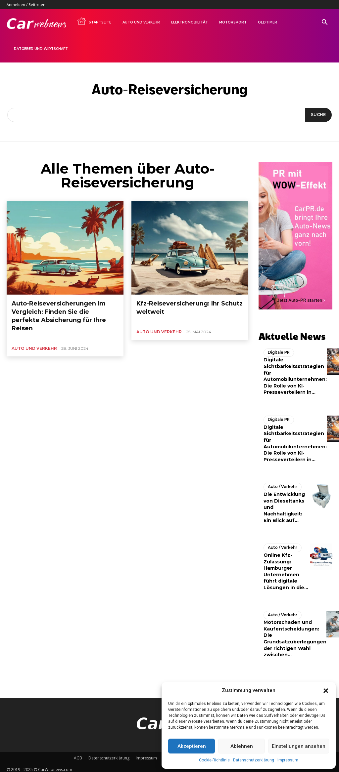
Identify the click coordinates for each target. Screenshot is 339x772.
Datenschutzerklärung (253, 760)
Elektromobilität (189, 22)
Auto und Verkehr (141, 22)
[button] (325, 690)
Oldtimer (267, 22)
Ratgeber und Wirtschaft (41, 49)
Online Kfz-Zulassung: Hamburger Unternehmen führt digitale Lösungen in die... (286, 568)
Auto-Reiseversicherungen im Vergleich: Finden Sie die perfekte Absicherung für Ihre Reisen (63, 309)
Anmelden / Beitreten (26, 4)
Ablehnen (241, 746)
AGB (78, 754)
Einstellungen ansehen (298, 746)
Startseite (94, 21)
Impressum (287, 760)
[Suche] (317, 115)
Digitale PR (278, 350)
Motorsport (233, 22)
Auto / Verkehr (281, 484)
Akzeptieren (191, 746)
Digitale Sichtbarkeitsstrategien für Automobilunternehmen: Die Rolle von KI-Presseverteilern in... (295, 373)
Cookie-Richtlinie (214, 760)
